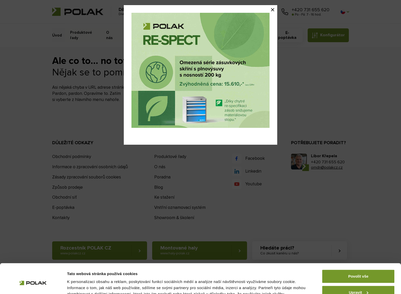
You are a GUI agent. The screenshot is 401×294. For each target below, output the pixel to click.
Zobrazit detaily (81, 284)
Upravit (358, 268)
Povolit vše (358, 252)
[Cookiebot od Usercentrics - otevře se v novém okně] (33, 284)
